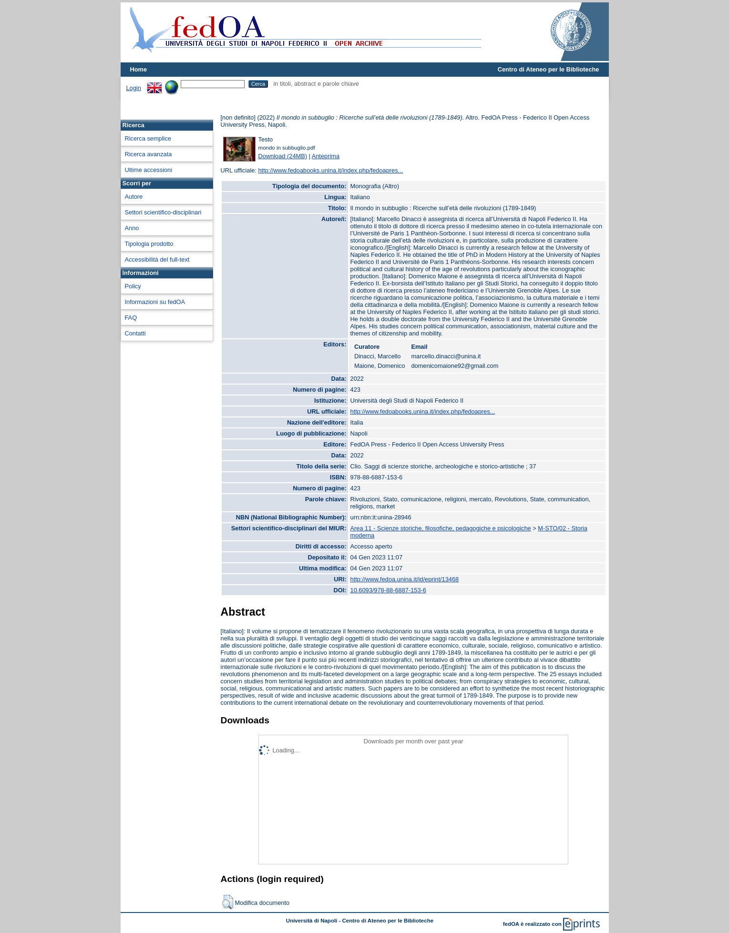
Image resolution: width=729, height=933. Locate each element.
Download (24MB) (282, 156)
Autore (134, 196)
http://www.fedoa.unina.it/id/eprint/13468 (404, 579)
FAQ (131, 317)
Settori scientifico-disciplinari (163, 212)
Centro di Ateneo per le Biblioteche (548, 69)
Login (133, 87)
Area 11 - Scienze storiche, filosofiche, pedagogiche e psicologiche (440, 528)
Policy (133, 286)
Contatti (135, 333)
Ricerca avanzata (148, 154)
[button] (227, 902)
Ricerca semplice (148, 138)
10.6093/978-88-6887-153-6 (388, 590)
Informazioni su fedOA (155, 301)
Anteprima (325, 156)
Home (138, 69)
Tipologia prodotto (149, 243)
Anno (132, 228)
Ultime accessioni (149, 169)
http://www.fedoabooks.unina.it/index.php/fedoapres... (330, 170)
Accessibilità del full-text (157, 259)
